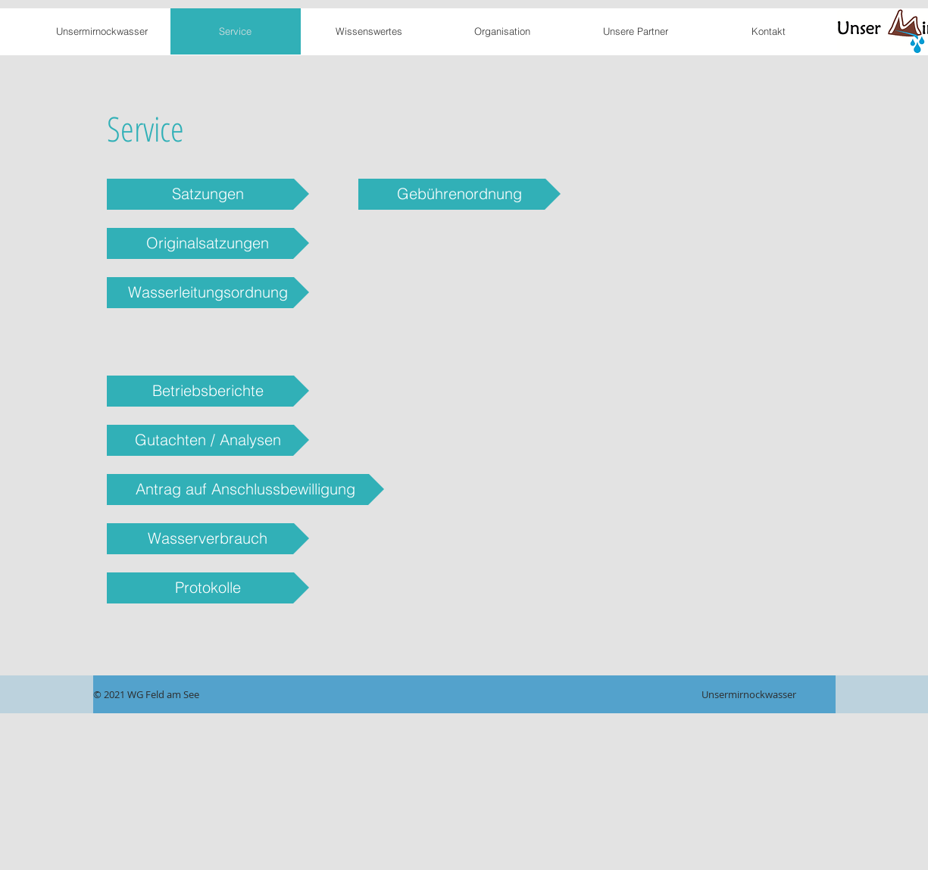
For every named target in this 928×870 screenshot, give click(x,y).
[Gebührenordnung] (459, 194)
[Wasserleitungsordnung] (208, 292)
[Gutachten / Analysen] (208, 440)
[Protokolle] (208, 587)
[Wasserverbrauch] (208, 538)
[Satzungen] (208, 194)
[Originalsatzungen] (208, 243)
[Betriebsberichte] (208, 391)
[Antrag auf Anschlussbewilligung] (245, 489)
